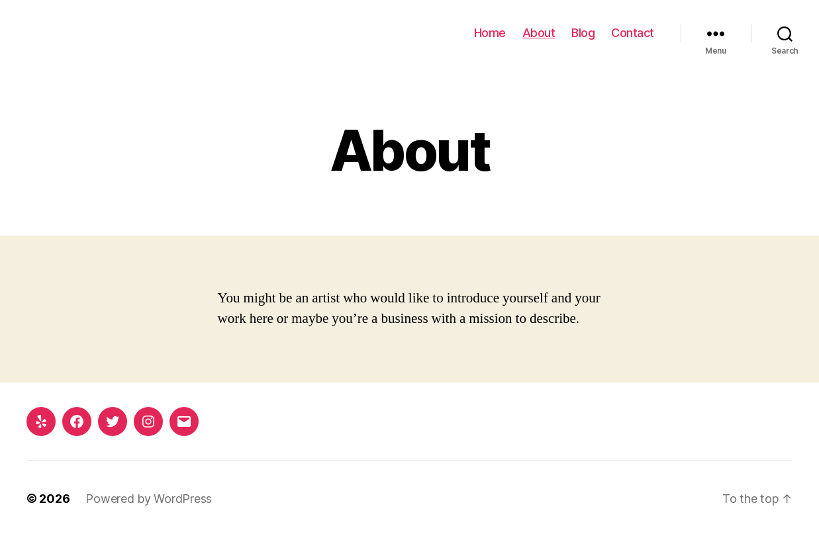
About (538, 33)
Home (490, 33)
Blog (583, 33)
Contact (632, 33)
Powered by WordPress (148, 499)
